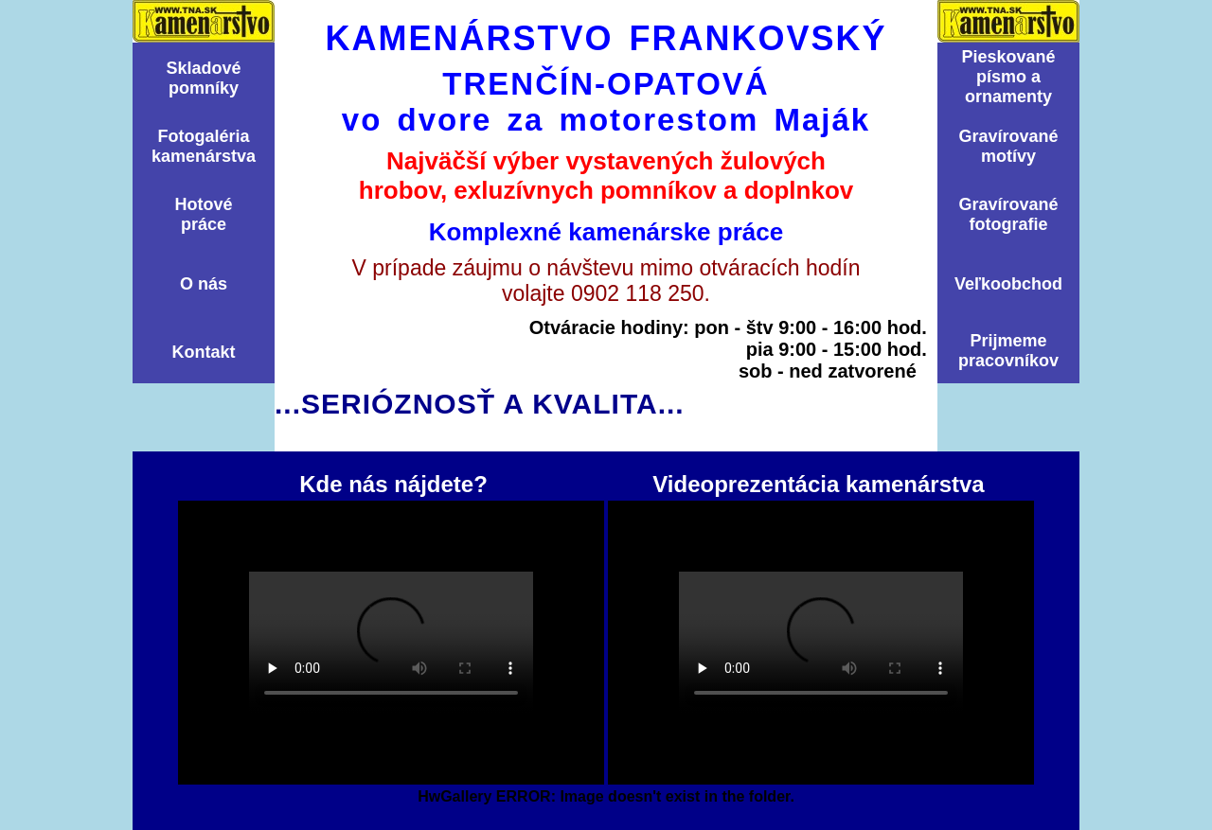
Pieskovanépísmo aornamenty (1008, 76)
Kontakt (204, 352)
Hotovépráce (203, 214)
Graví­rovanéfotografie (1008, 214)
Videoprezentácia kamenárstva (821, 643)
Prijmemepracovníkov (1008, 350)
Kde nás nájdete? (391, 643)
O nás (203, 283)
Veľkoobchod (1008, 283)
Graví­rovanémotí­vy (1008, 146)
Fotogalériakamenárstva (204, 146)
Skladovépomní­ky (203, 78)
